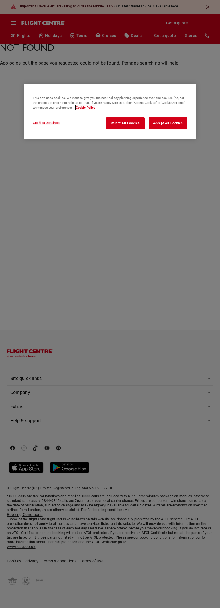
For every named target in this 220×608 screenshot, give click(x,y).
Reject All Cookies (125, 123)
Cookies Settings (46, 123)
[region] (110, 111)
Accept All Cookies (168, 123)
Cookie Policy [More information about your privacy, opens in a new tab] (85, 108)
